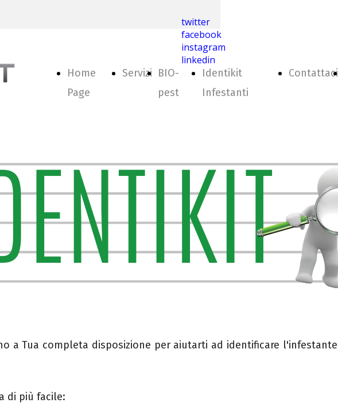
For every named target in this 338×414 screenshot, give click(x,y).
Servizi (137, 73)
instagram (203, 47)
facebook (201, 34)
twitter (195, 22)
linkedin (198, 59)
